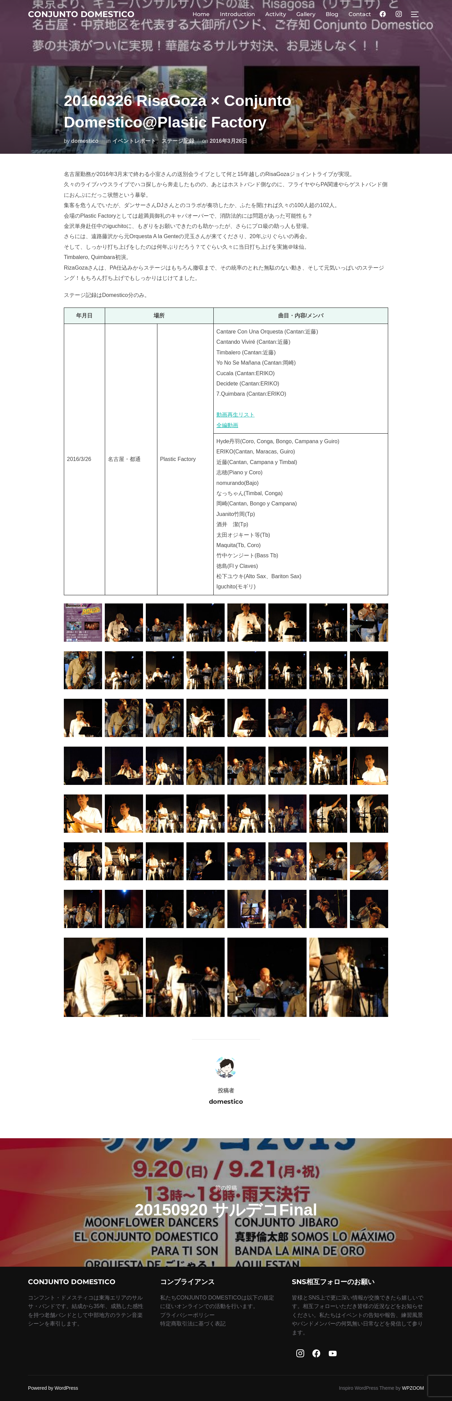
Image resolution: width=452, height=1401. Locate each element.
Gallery (305, 14)
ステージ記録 (177, 141)
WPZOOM (413, 1388)
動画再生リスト (235, 415)
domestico (84, 141)
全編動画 (227, 425)
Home (201, 14)
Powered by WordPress (53, 1388)
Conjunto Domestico (84, 14)
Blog (332, 14)
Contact (360, 14)
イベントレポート (134, 141)
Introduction (237, 14)
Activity (275, 14)
